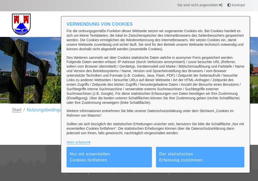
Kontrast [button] (236, 5)
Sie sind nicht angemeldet (199, 5)
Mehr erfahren (78, 142)
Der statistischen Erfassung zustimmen (181, 157)
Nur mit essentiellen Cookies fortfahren (90, 157)
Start (16, 109)
